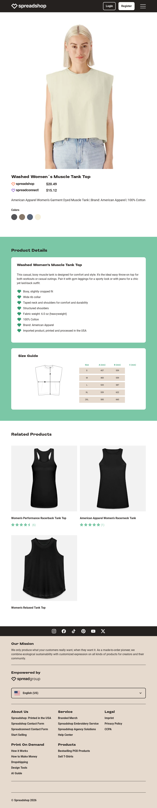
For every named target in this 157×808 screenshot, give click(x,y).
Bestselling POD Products (74, 751)
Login (109, 6)
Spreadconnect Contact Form (29, 729)
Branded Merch (67, 718)
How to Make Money (24, 756)
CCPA (108, 729)
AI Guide (16, 773)
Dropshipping (19, 762)
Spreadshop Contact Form (27, 723)
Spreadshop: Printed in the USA (31, 718)
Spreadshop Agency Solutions (77, 729)
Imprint (109, 718)
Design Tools (19, 767)
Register (126, 6)
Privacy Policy (113, 723)
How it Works (19, 751)
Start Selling (19, 734)
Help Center (65, 734)
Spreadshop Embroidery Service (78, 723)
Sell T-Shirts (65, 756)
